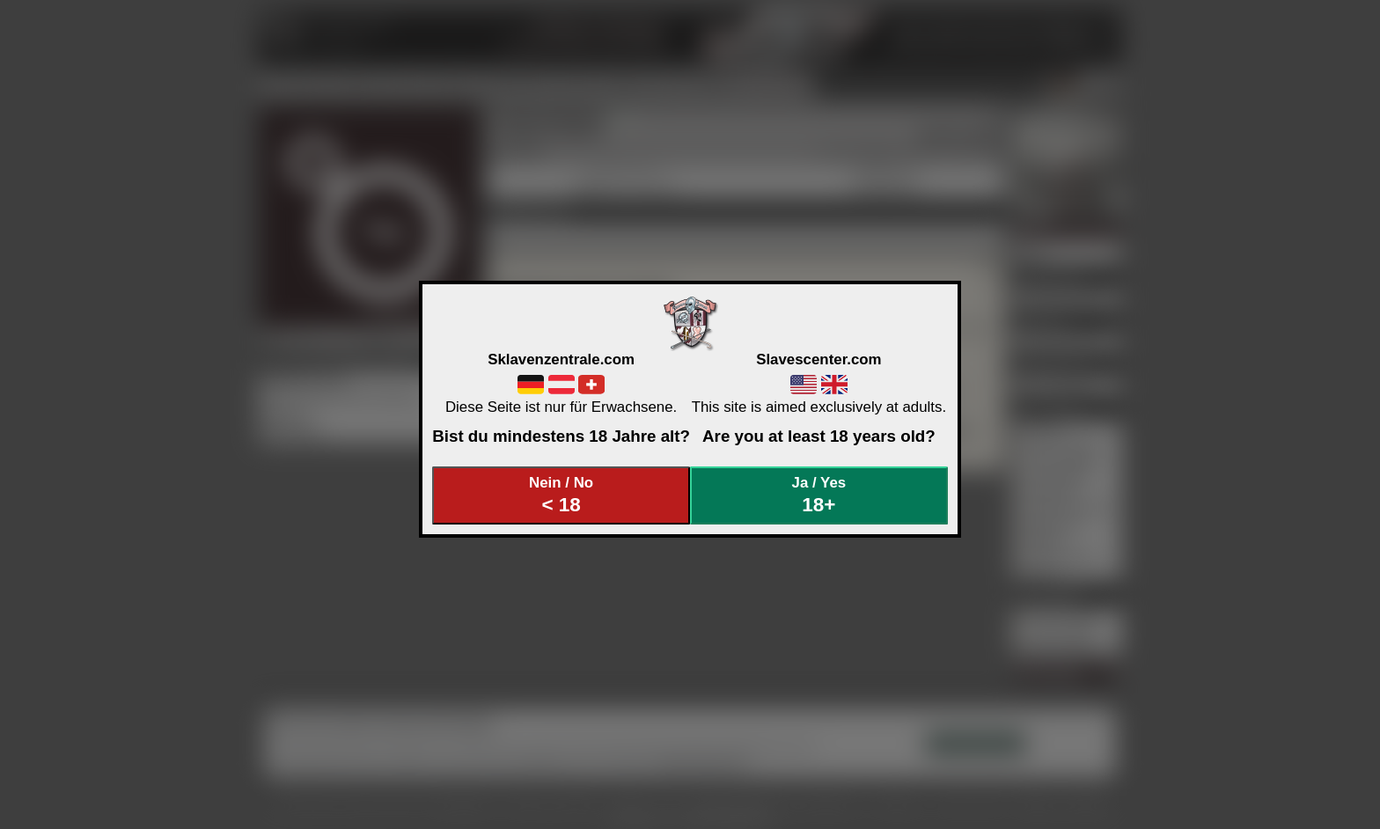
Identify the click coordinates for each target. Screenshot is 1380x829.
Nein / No (561, 495)
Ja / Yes (819, 495)
